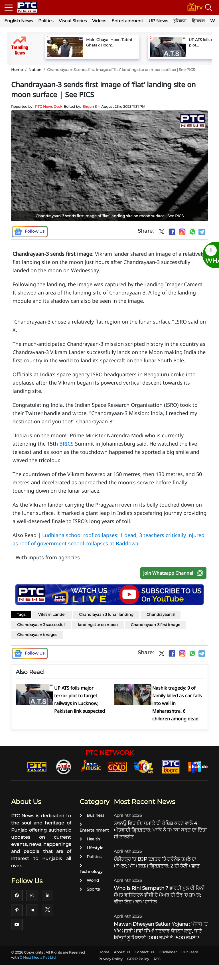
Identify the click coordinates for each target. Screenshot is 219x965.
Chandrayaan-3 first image (155, 624)
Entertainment (127, 20)
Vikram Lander (52, 614)
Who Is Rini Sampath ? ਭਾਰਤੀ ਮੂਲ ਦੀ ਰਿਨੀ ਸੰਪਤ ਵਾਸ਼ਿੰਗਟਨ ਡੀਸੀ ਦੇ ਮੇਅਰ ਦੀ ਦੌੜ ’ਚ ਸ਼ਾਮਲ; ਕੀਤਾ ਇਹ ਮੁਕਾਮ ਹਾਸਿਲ (159, 895)
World (89, 880)
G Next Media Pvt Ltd (38, 957)
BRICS (66, 443)
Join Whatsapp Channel (174, 573)
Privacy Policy (110, 959)
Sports (90, 889)
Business (92, 815)
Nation (35, 69)
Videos (99, 20)
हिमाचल (198, 20)
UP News (158, 20)
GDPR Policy (138, 959)
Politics (45, 20)
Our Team (189, 952)
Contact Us (144, 952)
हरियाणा (179, 20)
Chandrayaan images (37, 634)
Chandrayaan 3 (161, 614)
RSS (157, 959)
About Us (122, 952)
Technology (91, 869)
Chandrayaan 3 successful (41, 624)
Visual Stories (73, 20)
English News (18, 20)
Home (17, 69)
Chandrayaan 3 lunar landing (106, 614)
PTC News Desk (48, 106)
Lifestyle (91, 847)
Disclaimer (168, 952)
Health (90, 839)
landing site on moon (98, 624)
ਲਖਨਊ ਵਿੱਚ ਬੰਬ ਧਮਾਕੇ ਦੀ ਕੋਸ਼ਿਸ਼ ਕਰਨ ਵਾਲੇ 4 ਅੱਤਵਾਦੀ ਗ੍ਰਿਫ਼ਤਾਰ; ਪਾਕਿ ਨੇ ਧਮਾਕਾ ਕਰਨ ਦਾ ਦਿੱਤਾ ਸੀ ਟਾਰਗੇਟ (160, 830)
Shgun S (90, 106)
